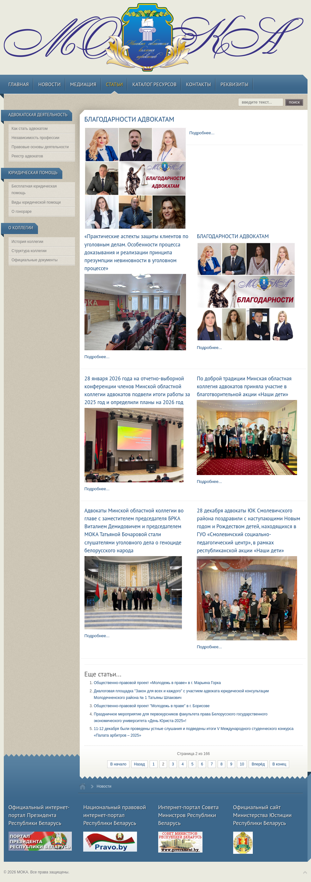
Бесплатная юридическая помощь (34, 189)
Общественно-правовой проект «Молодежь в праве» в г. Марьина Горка (157, 683)
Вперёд (258, 764)
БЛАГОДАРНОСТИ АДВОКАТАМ (129, 119)
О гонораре (22, 211)
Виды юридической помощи (36, 202)
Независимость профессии (35, 138)
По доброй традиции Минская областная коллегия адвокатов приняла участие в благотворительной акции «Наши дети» (244, 386)
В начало (118, 764)
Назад (139, 764)
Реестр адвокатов (27, 156)
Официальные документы (35, 260)
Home (82, 786)
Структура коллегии (29, 251)
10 (242, 764)
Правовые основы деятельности (40, 147)
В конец (279, 764)
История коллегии (27, 241)
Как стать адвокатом (30, 128)
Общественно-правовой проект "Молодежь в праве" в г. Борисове (152, 706)
